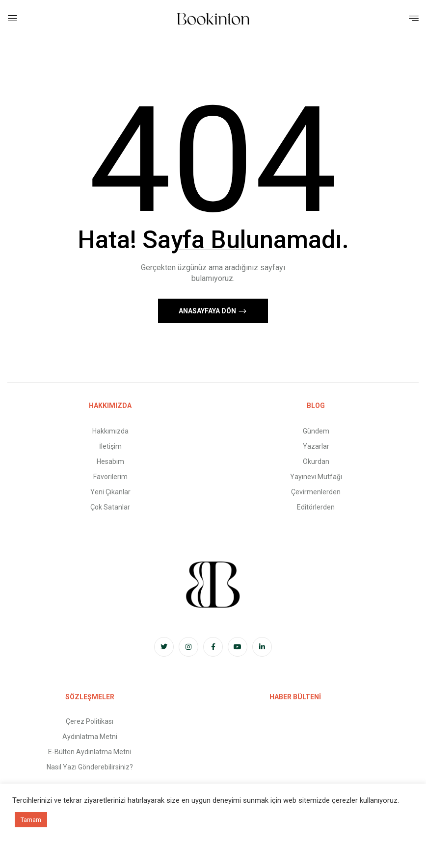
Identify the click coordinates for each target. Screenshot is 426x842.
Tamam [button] (31, 819)
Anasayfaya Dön (208, 311)
